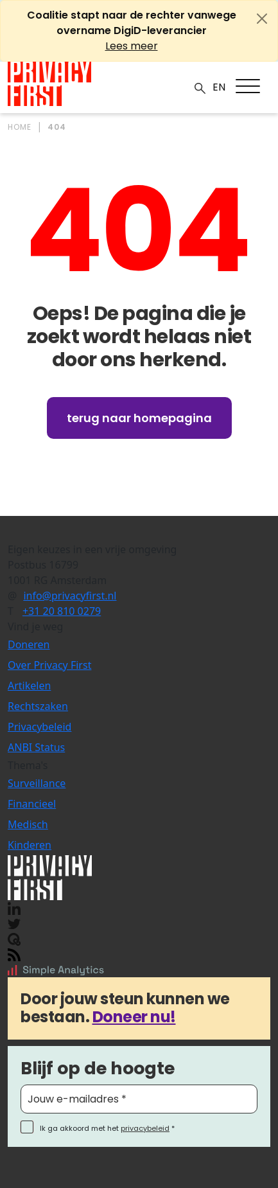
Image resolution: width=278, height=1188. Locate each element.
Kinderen (29, 845)
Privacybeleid (39, 727)
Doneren (28, 644)
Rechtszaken (38, 706)
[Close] (262, 19)
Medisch (28, 824)
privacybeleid (145, 1128)
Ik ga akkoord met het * (107, 1128)
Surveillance (36, 783)
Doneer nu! (134, 1016)
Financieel (32, 804)
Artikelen (29, 685)
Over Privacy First (49, 665)
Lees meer (131, 46)
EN (219, 87)
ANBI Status (36, 747)
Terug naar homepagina (139, 418)
